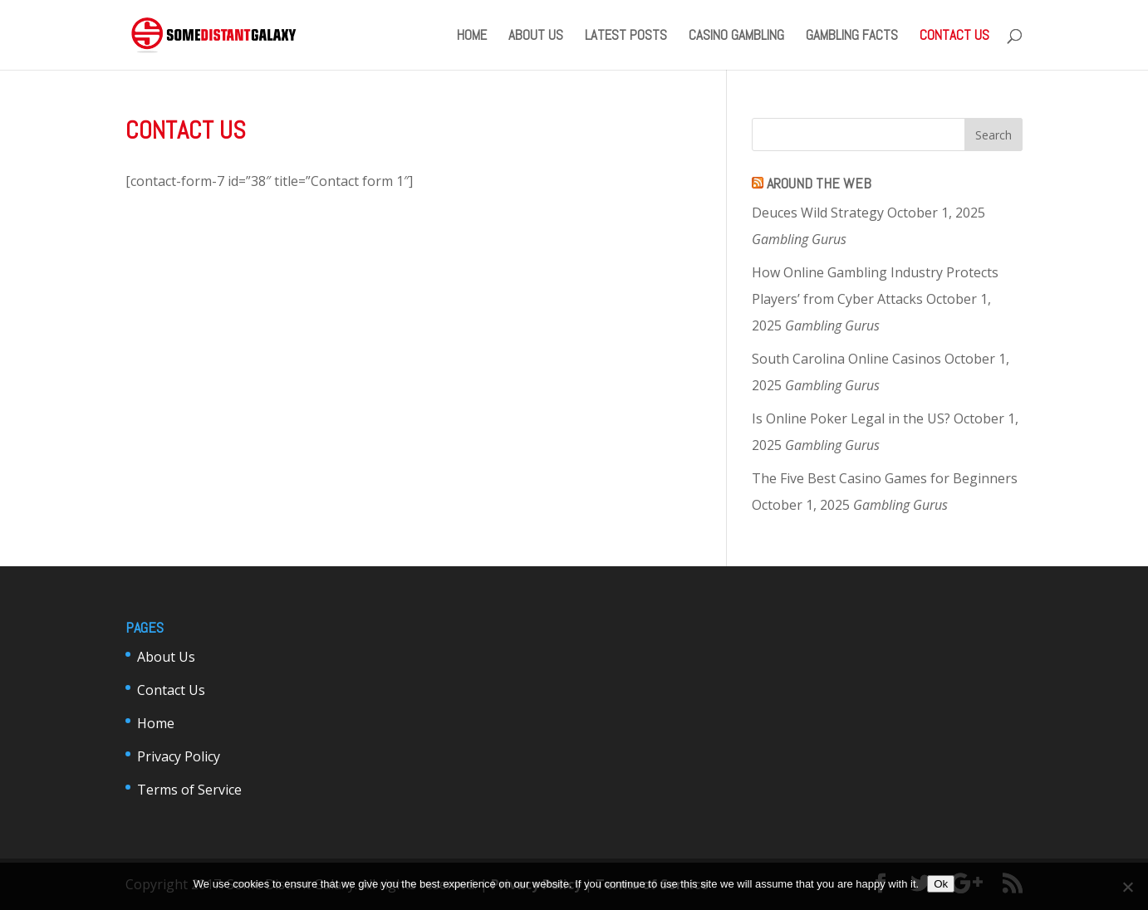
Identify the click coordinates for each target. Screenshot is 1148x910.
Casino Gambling (736, 36)
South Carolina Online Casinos (846, 359)
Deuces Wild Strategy (818, 212)
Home (472, 36)
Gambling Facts (852, 36)
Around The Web (819, 183)
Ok (941, 884)
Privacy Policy (178, 756)
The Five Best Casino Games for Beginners (885, 478)
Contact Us (954, 36)
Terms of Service (189, 789)
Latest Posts (626, 36)
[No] (1127, 886)
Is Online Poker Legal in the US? (851, 418)
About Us (535, 36)
